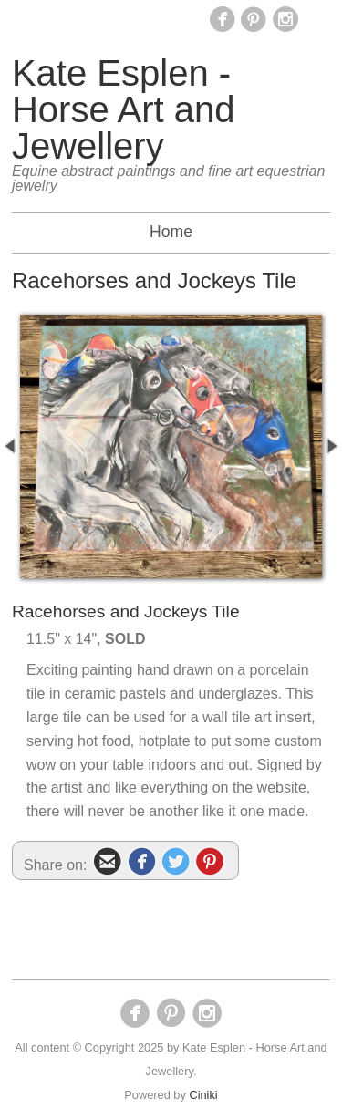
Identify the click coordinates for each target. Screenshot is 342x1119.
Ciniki (203, 1095)
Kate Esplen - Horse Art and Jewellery (123, 109)
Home (171, 232)
